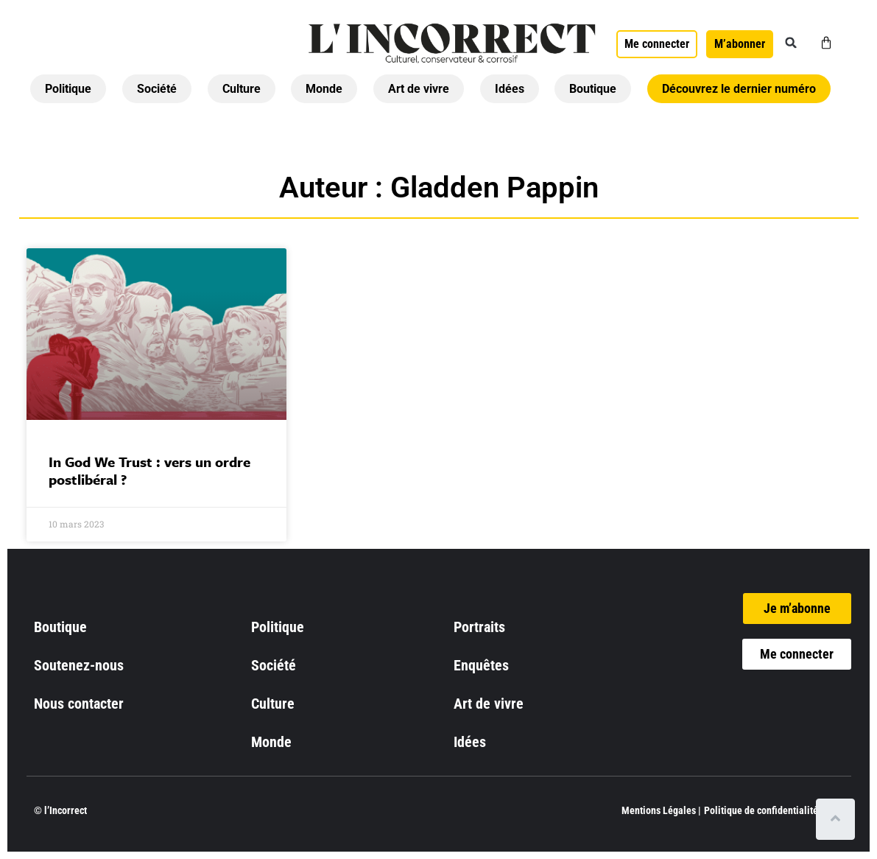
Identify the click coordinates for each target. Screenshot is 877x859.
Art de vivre (418, 89)
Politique (68, 89)
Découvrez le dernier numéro (739, 89)
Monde (324, 89)
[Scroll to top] (838, 819)
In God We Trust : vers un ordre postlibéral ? (149, 470)
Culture (241, 89)
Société (157, 89)
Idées (509, 89)
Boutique (592, 89)
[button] (791, 42)
